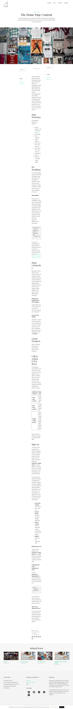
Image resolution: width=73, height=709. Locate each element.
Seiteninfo (66, 2)
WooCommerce (25, 662)
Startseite (49, 2)
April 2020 (21, 82)
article (38, 132)
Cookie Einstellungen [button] (54, 707)
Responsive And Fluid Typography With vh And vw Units (36, 256)
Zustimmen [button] (62, 707)
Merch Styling (36, 12)
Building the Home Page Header (36, 632)
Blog (54, 2)
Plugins (5, 662)
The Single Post (36, 634)
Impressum (28, 680)
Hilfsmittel (60, 2)
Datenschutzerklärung (30, 682)
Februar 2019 (21, 84)
